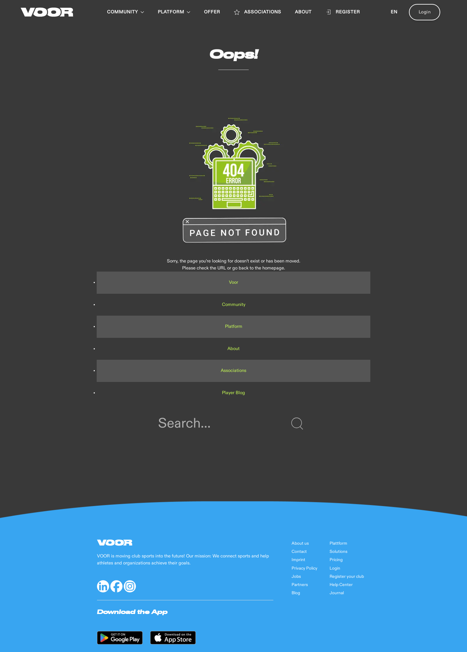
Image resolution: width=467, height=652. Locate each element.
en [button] (394, 12)
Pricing (336, 560)
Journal (337, 593)
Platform (233, 326)
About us (300, 543)
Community (125, 12)
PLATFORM (174, 12)
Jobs (296, 576)
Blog (296, 593)
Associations (233, 370)
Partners (300, 585)
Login (425, 12)
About (233, 348)
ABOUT (303, 12)
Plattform (338, 543)
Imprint (298, 560)
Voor (233, 282)
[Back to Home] (47, 12)
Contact (299, 552)
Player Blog (233, 392)
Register (342, 12)
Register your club (347, 576)
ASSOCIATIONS (257, 12)
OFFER (212, 12)
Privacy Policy (304, 568)
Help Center (341, 585)
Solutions (339, 552)
